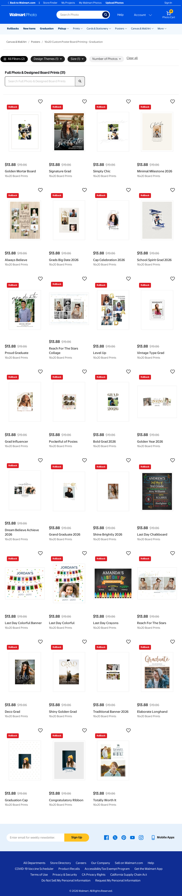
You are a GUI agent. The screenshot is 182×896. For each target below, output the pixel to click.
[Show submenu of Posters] (126, 28)
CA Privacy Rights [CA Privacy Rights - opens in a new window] (93, 874)
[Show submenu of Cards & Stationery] (110, 28)
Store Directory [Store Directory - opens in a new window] (60, 863)
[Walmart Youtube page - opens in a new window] (132, 837)
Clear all (132, 58)
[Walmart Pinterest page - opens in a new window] (123, 837)
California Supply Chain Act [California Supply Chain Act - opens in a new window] (128, 874)
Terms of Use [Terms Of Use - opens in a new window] (39, 874)
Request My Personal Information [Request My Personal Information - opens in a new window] (117, 880)
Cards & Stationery (97, 28)
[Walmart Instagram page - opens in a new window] (141, 837)
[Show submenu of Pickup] (68, 28)
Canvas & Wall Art (141, 28)
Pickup (62, 28)
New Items (29, 28)
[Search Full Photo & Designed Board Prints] (40, 81)
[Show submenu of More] (165, 28)
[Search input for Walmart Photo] (79, 15)
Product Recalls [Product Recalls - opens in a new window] (69, 869)
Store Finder (50, 2)
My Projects (68, 2)
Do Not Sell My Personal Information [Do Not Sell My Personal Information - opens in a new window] (66, 880)
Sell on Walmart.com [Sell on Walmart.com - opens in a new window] (129, 863)
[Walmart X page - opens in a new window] (115, 837)
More (161, 28)
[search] (80, 81)
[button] (25, 101)
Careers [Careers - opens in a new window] (81, 863)
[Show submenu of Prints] (81, 28)
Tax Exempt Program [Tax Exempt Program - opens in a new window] (115, 869)
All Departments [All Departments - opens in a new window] (34, 863)
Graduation (47, 28)
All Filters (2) (14, 59)
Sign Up (76, 837)
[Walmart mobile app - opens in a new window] (162, 837)
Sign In (168, 2)
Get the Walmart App (148, 869)
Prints (76, 28)
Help (120, 15)
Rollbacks (13, 28)
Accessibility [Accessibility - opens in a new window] (93, 869)
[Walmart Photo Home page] (28, 14)
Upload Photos (115, 2)
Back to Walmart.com (21, 2)
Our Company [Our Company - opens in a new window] (100, 863)
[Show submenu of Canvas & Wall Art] (152, 28)
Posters (119, 28)
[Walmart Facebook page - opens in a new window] (106, 837)
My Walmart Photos (90, 2)
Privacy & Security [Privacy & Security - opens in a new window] (65, 874)
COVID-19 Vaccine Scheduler (34, 869)
